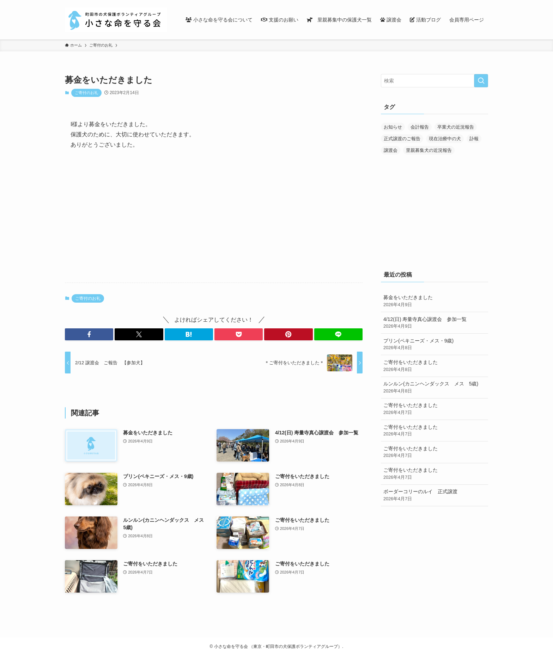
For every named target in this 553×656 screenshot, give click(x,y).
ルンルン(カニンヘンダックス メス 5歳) (434, 387)
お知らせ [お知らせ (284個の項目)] (393, 127)
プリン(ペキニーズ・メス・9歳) (434, 344)
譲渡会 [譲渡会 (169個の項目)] (390, 150)
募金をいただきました (434, 301)
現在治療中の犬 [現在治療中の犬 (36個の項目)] (445, 138)
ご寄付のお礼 (86, 93)
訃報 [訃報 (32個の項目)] (474, 138)
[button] (89, 334)
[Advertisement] (214, 222)
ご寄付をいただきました (434, 366)
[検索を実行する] (481, 80)
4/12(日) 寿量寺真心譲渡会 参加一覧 (434, 323)
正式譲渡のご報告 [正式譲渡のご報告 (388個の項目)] (402, 138)
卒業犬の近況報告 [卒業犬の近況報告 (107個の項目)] (455, 127)
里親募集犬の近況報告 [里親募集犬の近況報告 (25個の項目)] (429, 150)
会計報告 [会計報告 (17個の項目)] (420, 127)
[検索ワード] (434, 80)
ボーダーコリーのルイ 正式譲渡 (434, 495)
